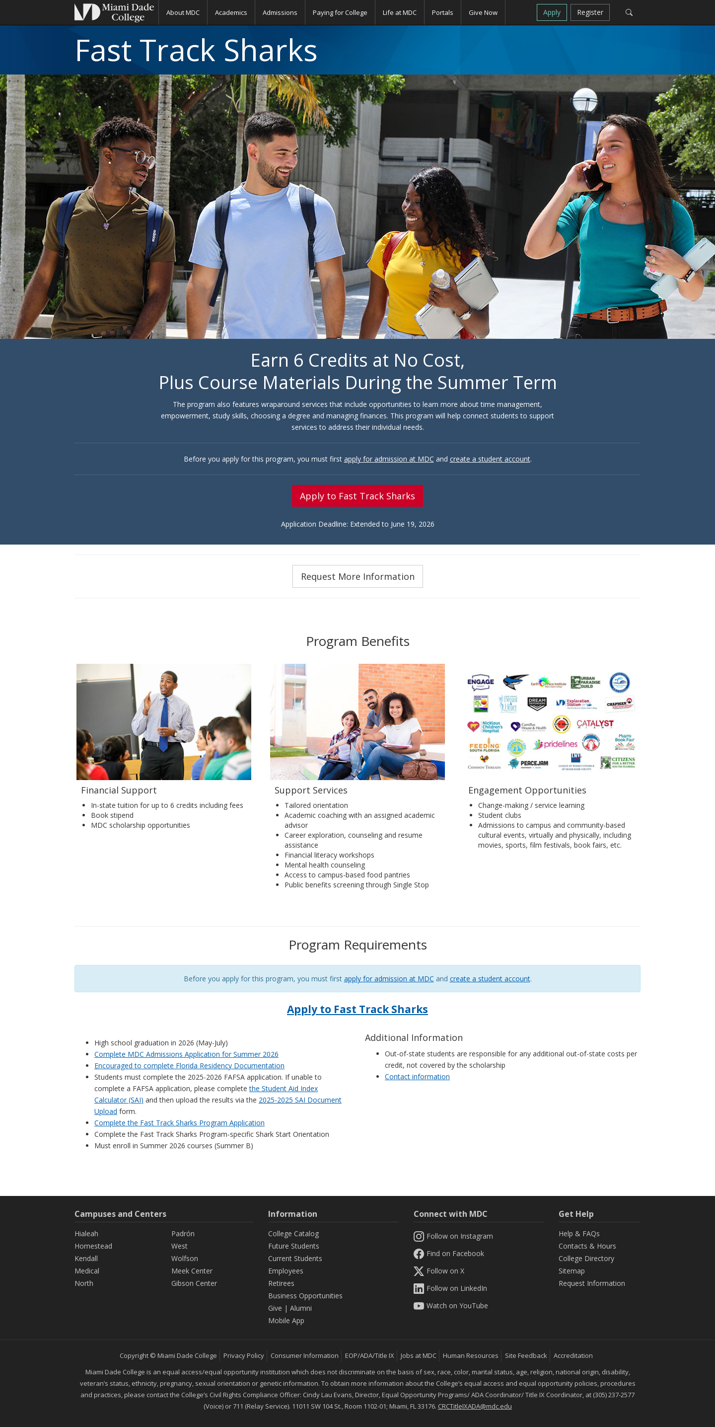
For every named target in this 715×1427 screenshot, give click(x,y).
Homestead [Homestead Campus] (93, 1246)
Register (590, 12)
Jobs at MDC (418, 1355)
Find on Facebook (449, 1253)
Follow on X (439, 1270)
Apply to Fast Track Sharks (357, 496)
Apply (552, 12)
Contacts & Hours (587, 1246)
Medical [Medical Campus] (86, 1270)
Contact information (417, 1076)
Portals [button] (442, 12)
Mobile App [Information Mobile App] (286, 1320)
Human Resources (471, 1355)
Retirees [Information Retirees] (281, 1283)
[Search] (629, 12)
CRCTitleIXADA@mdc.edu (475, 1406)
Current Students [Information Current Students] (295, 1258)
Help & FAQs (579, 1233)
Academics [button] (231, 12)
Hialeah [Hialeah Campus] (86, 1233)
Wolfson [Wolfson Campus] (184, 1258)
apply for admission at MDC (389, 459)
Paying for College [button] (340, 12)
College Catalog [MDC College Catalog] (293, 1233)
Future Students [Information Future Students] (293, 1246)
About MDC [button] (183, 12)
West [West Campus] (179, 1246)
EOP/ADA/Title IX (369, 1355)
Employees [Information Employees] (285, 1270)
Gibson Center (194, 1283)
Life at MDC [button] (400, 12)
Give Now (483, 12)
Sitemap (572, 1270)
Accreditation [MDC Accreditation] (573, 1355)
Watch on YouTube (451, 1305)
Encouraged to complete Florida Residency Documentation (189, 1065)
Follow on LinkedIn (450, 1288)
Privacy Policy (243, 1355)
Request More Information (358, 576)
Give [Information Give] (275, 1308)
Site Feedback (526, 1355)
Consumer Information (305, 1355)
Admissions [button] (280, 12)
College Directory (586, 1258)
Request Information (592, 1283)
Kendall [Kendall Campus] (86, 1258)
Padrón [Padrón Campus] (183, 1233)
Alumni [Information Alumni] (301, 1308)
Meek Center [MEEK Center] (192, 1270)
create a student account (490, 459)
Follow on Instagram (453, 1236)
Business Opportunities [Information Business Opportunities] (305, 1295)
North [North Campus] (83, 1283)
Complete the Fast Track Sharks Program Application (179, 1122)
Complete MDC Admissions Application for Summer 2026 (186, 1054)
